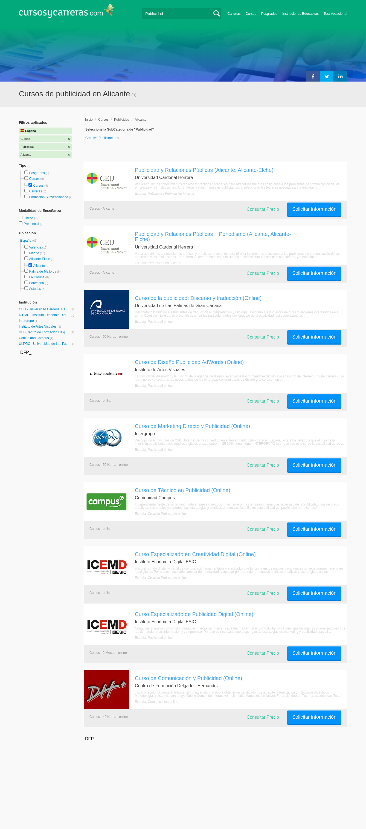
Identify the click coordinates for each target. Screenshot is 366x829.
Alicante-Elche (39, 259)
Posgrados (269, 13)
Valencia (35, 247)
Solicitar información (314, 209)
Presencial (32, 224)
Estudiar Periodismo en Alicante (158, 263)
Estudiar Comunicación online (156, 702)
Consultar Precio (263, 209)
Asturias (35, 289)
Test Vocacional (335, 13)
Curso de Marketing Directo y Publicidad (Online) (192, 426)
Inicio (89, 120)
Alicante (39, 266)
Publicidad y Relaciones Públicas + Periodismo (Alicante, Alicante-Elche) (213, 236)
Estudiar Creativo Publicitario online (161, 514)
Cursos (250, 13)
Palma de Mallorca (42, 271)
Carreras (233, 13)
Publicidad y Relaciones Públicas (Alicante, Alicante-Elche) (204, 170)
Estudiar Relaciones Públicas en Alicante (164, 193)
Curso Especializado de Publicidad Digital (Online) (194, 614)
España (26, 240)
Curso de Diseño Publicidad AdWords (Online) (189, 362)
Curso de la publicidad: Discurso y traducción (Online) (198, 298)
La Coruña (36, 277)
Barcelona (36, 283)
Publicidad (121, 120)
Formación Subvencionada (48, 197)
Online (29, 218)
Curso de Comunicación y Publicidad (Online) (188, 678)
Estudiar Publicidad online (154, 321)
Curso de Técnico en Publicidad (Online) (182, 490)
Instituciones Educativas (300, 13)
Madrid (34, 253)
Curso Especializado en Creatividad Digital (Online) (195, 554)
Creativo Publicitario (100, 138)
